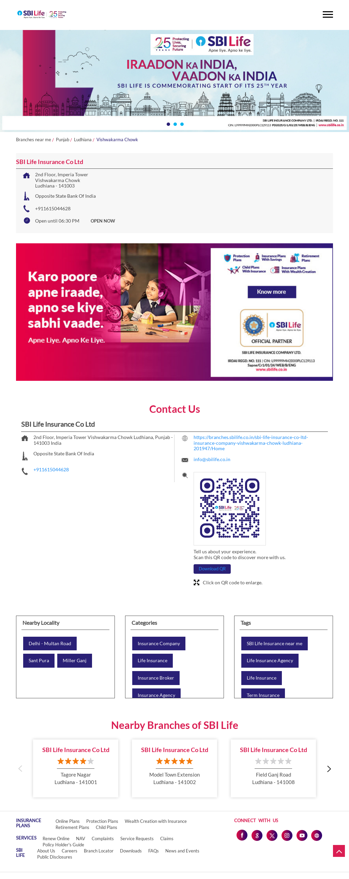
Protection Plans (102, 821)
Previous (20, 768)
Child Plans (106, 827)
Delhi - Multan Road (50, 643)
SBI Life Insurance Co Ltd (75, 749)
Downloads (131, 850)
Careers (69, 850)
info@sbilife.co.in (212, 459)
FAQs (153, 850)
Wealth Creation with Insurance (156, 821)
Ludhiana (83, 139)
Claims (166, 838)
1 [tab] (167, 123)
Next (328, 768)
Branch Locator (98, 850)
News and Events (182, 850)
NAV (80, 838)
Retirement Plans (72, 827)
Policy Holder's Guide (63, 844)
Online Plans (68, 821)
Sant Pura (39, 660)
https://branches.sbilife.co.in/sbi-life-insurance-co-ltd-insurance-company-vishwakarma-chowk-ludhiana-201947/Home (251, 443)
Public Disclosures (54, 857)
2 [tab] (174, 123)
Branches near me (33, 139)
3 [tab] (181, 123)
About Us (46, 850)
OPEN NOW (103, 221)
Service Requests (137, 838)
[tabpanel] (174, 81)
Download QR (212, 568)
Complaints (103, 838)
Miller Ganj (75, 660)
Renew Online (56, 838)
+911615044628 (53, 208)
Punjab (62, 139)
